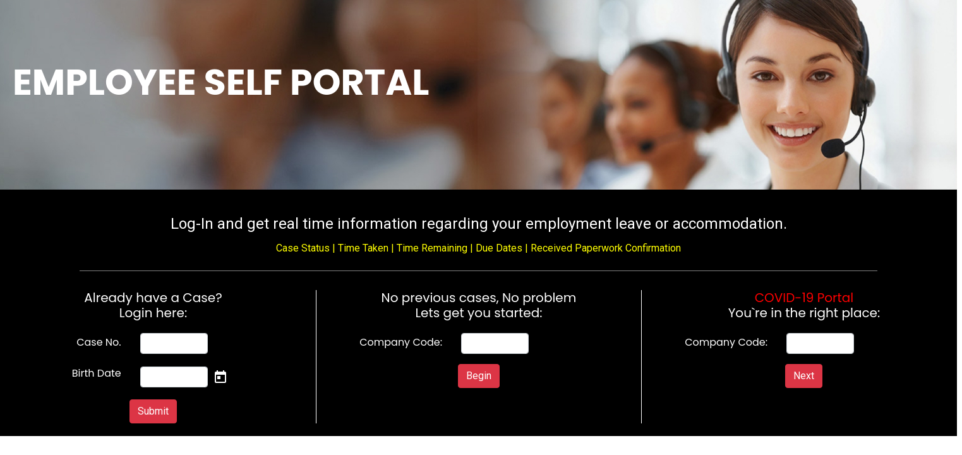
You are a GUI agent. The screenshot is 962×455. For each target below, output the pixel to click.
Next (803, 376)
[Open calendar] (220, 376)
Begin (478, 376)
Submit (153, 411)
